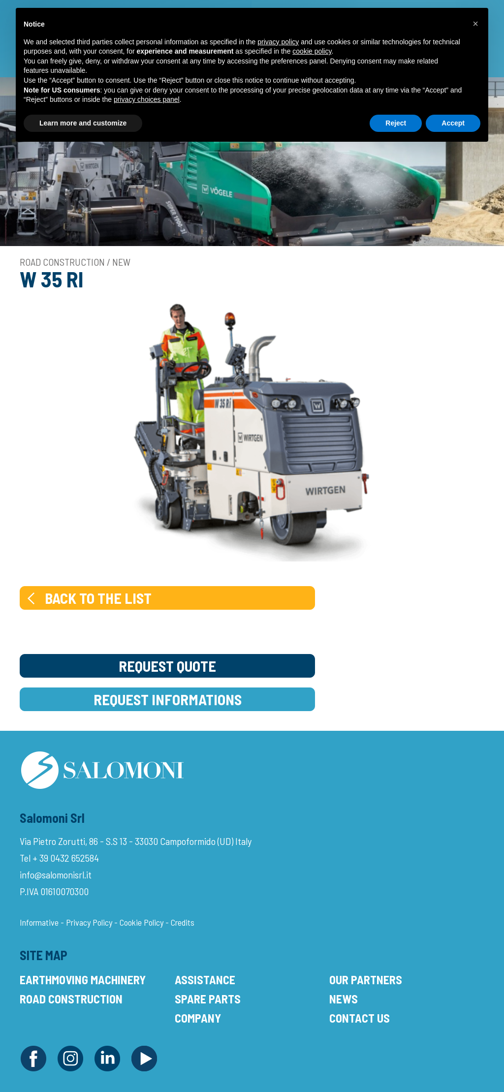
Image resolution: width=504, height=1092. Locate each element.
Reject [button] (395, 123)
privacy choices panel (147, 99)
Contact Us (359, 1018)
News (343, 999)
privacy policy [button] (278, 42)
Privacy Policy (89, 922)
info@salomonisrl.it (56, 874)
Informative (39, 922)
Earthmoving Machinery (83, 979)
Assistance (205, 979)
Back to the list (88, 598)
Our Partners (365, 979)
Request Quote (167, 666)
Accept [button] (453, 123)
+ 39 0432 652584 (65, 858)
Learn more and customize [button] (82, 123)
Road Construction (71, 999)
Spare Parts (208, 999)
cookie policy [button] (311, 51)
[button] (475, 23)
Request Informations (168, 699)
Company (198, 1018)
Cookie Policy (141, 922)
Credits (182, 922)
